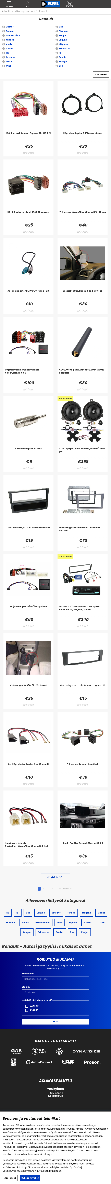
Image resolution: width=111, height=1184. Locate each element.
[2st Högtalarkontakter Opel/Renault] (28, 768)
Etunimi (26, 986)
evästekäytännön (71, 1167)
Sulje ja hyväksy (30, 1177)
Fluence (63, 31)
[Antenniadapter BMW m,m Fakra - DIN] (28, 295)
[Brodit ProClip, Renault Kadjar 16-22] (83, 295)
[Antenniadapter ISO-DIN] (28, 453)
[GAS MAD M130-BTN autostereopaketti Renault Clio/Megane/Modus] (83, 611)
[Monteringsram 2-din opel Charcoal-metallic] (83, 532)
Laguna (63, 39)
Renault (43, 11)
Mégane (63, 44)
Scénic (62, 57)
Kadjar (62, 35)
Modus (9, 48)
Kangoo (10, 39)
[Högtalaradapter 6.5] (83, 137)
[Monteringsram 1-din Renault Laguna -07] (83, 689)
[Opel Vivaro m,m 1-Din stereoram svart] (28, 532)
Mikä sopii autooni (25, 11)
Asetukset (10, 1177)
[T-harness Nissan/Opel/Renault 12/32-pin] (83, 216)
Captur (10, 26)
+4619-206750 (55, 1092)
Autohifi (5, 11)
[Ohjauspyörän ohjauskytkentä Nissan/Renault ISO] (28, 374)
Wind (8, 65)
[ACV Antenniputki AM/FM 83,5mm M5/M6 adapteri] (83, 374)
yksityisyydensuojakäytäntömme (21, 1163)
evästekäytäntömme (23, 1132)
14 (60, 888)
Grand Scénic (13, 35)
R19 (7, 52)
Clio (61, 26)
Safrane (10, 57)
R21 (60, 52)
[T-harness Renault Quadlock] (83, 768)
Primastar (64, 48)
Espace (10, 31)
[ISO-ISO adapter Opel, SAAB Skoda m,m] (28, 216)
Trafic (9, 61)
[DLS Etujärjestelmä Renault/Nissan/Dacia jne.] (83, 453)
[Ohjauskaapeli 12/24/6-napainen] (28, 611)
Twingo (63, 61)
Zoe (61, 65)
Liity (55, 1021)
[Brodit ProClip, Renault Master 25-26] (83, 847)
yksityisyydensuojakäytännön (19, 1171)
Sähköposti (28, 973)
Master (10, 44)
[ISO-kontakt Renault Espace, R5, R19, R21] (28, 137)
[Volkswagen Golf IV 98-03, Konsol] (28, 689)
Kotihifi (31, 1010)
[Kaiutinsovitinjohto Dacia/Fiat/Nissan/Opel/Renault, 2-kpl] (28, 847)
